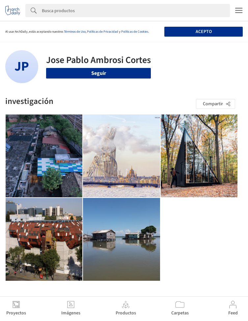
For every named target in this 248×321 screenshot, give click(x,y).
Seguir (98, 73)
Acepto (204, 31)
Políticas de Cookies (134, 31)
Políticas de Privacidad (102, 31)
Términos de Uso (75, 31)
